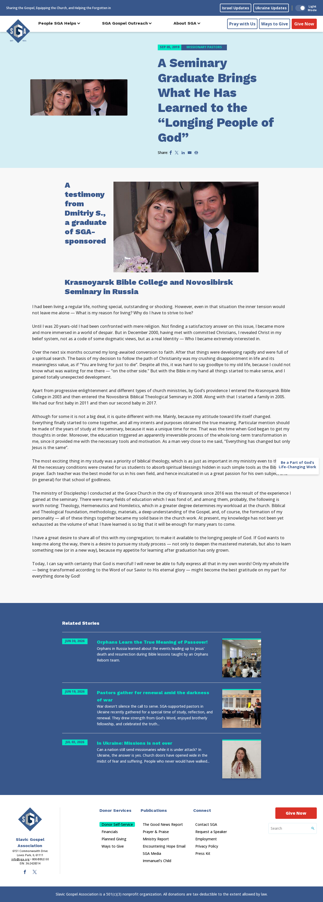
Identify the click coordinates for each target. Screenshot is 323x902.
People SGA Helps (57, 23)
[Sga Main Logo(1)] (30, 819)
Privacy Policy (206, 846)
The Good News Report (163, 824)
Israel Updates (235, 7)
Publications (154, 810)
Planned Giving (114, 838)
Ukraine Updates (271, 7)
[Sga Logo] (18, 31)
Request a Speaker (211, 831)
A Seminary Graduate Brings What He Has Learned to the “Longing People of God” (216, 100)
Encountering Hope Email (164, 846)
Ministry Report (156, 838)
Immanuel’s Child (157, 860)
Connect (202, 810)
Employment (206, 838)
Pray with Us (242, 23)
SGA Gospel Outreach (125, 23)
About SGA (185, 23)
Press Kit (202, 853)
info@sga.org (20, 859)
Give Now (304, 23)
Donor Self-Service (117, 824)
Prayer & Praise (156, 831)
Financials (110, 831)
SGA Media (152, 853)
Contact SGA (206, 824)
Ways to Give (274, 23)
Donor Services (115, 810)
